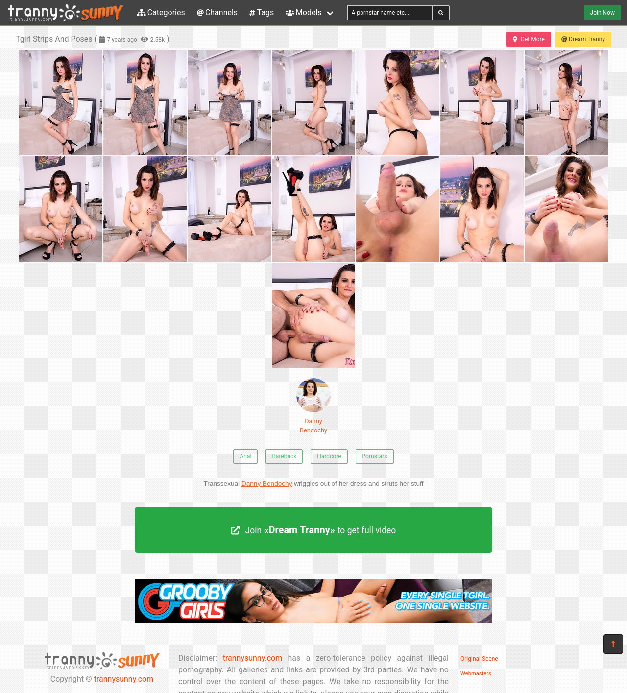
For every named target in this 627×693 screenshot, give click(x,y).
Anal (245, 456)
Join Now (602, 12)
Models (303, 12)
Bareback (284, 456)
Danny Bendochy (313, 406)
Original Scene (479, 658)
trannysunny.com (124, 679)
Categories (161, 12)
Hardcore (329, 456)
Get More (528, 39)
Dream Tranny (583, 39)
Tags (261, 12)
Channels (217, 12)
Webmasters (475, 673)
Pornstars (374, 456)
